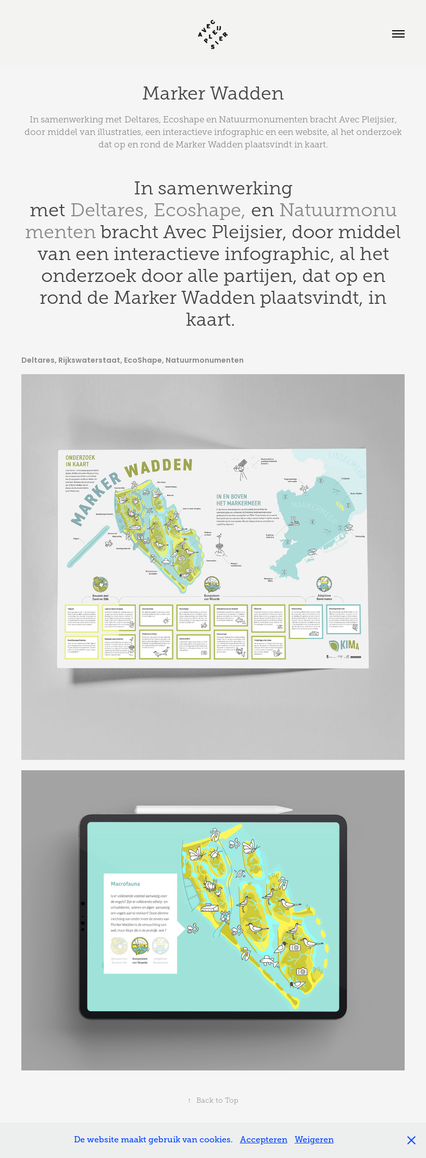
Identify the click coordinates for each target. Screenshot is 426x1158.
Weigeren (314, 1139)
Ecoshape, (200, 210)
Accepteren (263, 1139)
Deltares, (109, 210)
